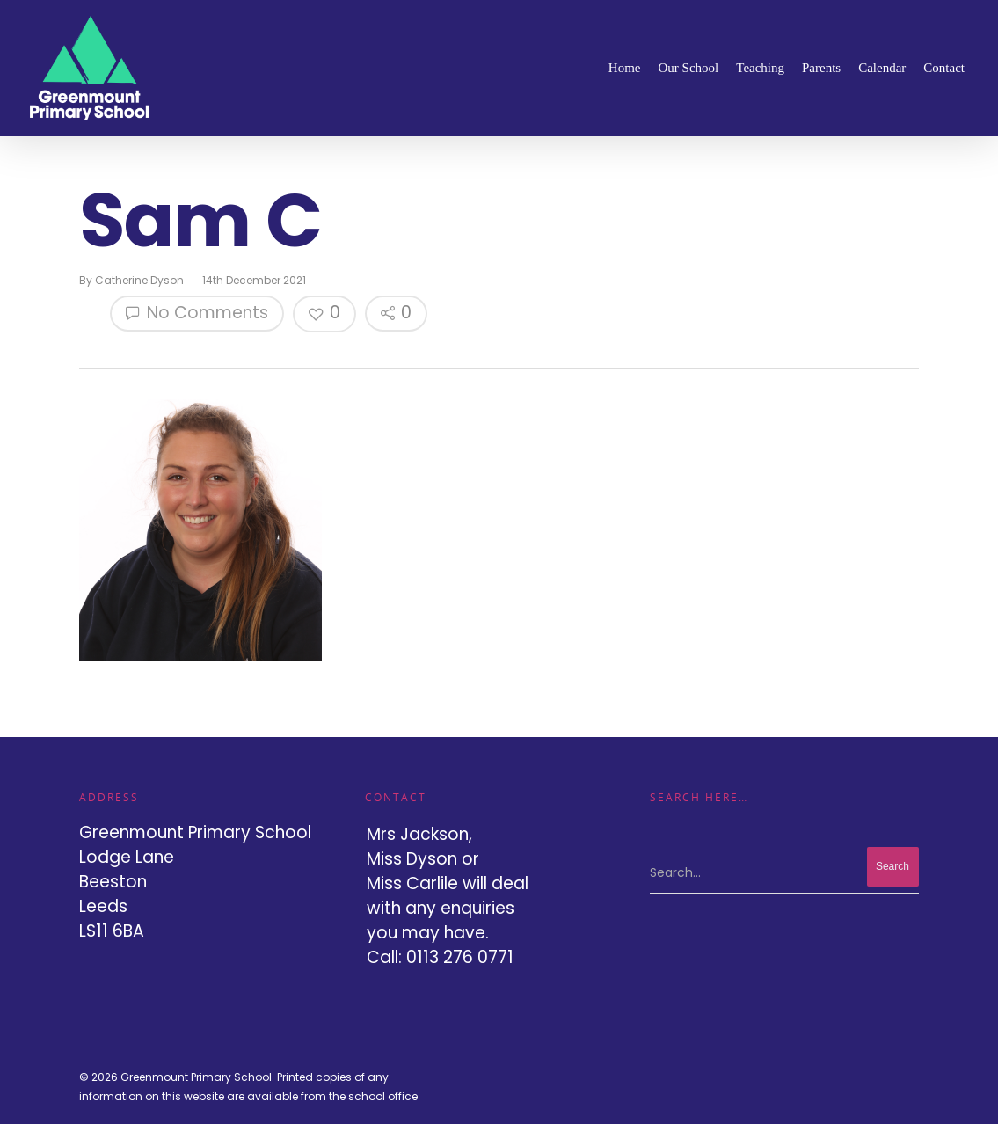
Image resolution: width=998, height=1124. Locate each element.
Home (624, 68)
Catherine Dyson (139, 280)
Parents (821, 68)
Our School (689, 68)
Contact (944, 68)
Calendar (882, 68)
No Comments (197, 313)
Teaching (760, 68)
